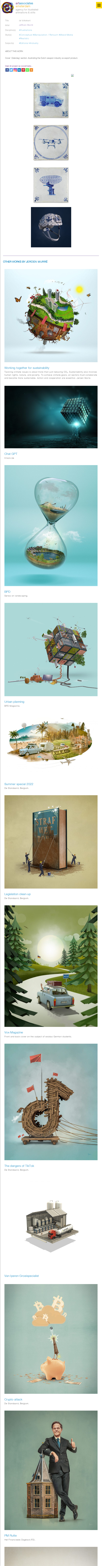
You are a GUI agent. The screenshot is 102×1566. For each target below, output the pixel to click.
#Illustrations (25, 30)
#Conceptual (25, 35)
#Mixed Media (66, 35)
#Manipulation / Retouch (45, 35)
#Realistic (24, 38)
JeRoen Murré (26, 25)
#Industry (34, 43)
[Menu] (99, 5)
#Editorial (24, 43)
